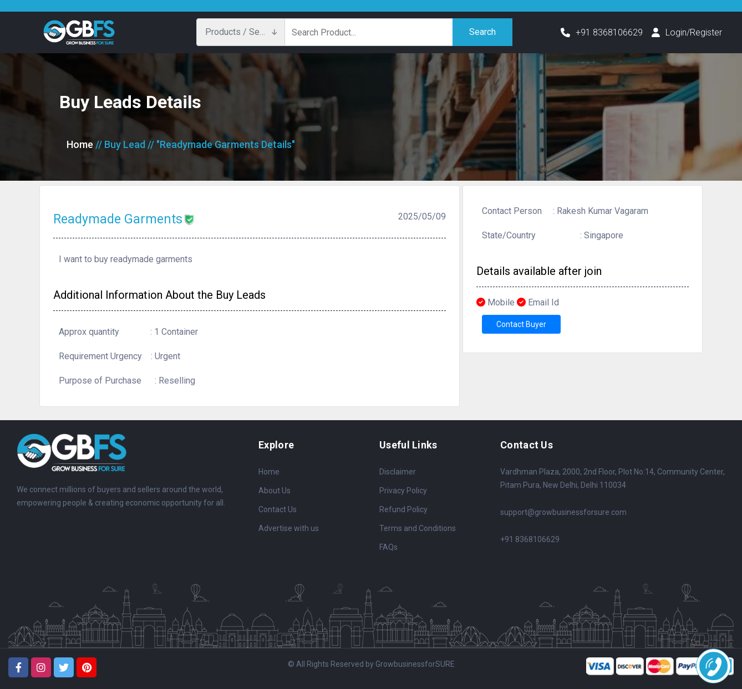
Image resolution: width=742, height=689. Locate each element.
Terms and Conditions (417, 528)
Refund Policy (403, 509)
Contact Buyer (521, 324)
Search (482, 32)
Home (80, 144)
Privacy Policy (403, 490)
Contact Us (277, 509)
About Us (274, 490)
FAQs (388, 547)
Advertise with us (288, 528)
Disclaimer (397, 471)
